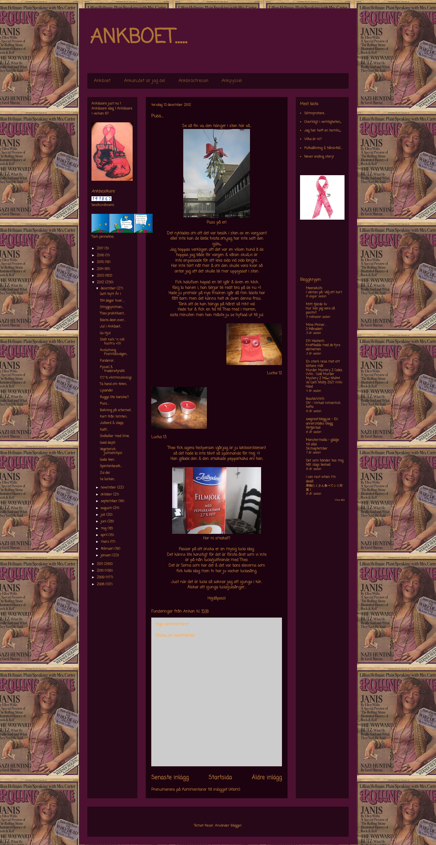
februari (108, 548)
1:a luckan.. (107, 479)
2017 (101, 248)
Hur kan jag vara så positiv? (320, 310)
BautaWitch (315, 399)
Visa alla (340, 500)
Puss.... (104, 403)
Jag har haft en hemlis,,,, (322, 130)
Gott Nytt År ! (110, 294)
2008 (101, 584)
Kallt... (104, 429)
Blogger (236, 825)
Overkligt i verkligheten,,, (322, 122)
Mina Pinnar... (316, 325)
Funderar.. (107, 360)
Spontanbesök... (111, 466)
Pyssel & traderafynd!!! (112, 369)
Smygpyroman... (111, 307)
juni (104, 521)
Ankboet (102, 81)
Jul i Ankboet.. (110, 326)
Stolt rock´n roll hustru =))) (112, 341)
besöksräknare (102, 205)
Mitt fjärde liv (316, 304)
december (109, 288)
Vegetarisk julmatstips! (111, 451)
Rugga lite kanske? (114, 397)
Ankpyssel (232, 81)
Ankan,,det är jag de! (144, 81)
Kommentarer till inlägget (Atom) (211, 790)
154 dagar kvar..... (112, 300)
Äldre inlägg (267, 778)
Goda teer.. (107, 459)
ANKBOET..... (138, 37)
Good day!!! (107, 442)
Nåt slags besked (318, 464)
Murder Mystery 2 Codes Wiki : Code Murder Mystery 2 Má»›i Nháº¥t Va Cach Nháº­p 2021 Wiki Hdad (324, 378)
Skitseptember (317, 448)
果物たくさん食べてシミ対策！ (324, 487)
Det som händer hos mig (324, 460)
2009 (101, 577)
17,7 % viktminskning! (116, 377)
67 (107, 113)
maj (104, 528)
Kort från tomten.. (114, 416)
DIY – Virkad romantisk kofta (323, 405)
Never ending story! (319, 156)
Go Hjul (105, 333)
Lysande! (106, 390)
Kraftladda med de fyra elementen (323, 347)
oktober (107, 494)
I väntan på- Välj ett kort (324, 292)
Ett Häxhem (315, 341)
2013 (101, 275)
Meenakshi (314, 288)
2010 (101, 570)
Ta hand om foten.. (113, 384)
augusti (107, 508)
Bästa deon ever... (113, 320)
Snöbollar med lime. (115, 436)
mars (105, 541)
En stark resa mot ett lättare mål (323, 364)
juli (103, 514)
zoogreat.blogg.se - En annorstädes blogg (322, 421)
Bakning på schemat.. (116, 410)
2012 (101, 282)
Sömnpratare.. (314, 113)
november (109, 487)
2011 (100, 564)
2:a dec (105, 472)
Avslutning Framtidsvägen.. (114, 352)
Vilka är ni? (313, 139)
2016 (101, 255)
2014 (101, 269)
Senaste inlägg (170, 778)
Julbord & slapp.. (112, 423)
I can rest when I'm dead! (321, 479)
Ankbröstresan (193, 81)
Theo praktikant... (112, 313)
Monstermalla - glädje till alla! (322, 442)
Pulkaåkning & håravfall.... (323, 148)
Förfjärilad (313, 427)
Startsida (220, 778)
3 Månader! (314, 329)
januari (106, 555)
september (109, 501)
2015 (101, 262)
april (104, 535)
